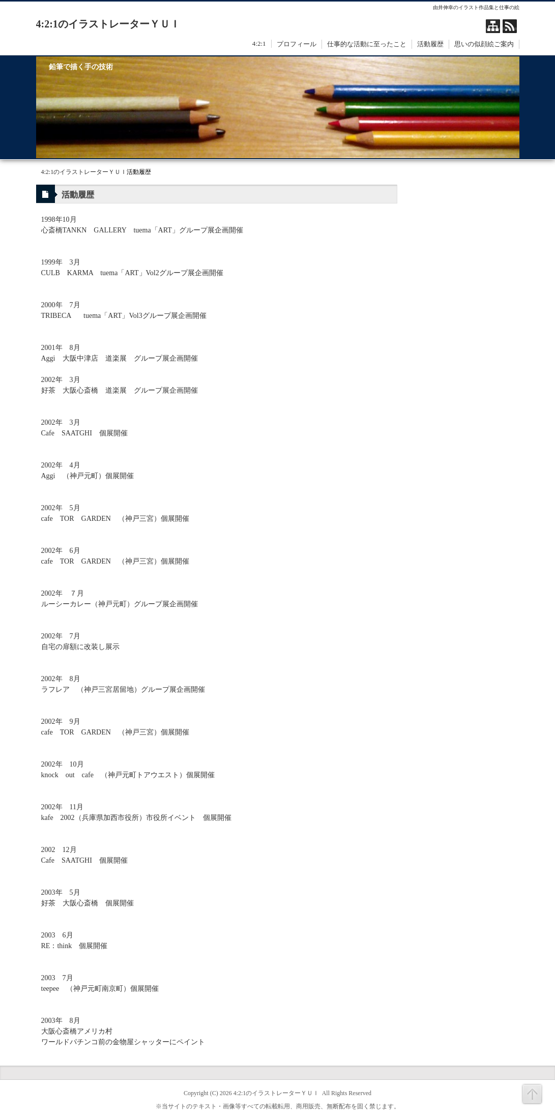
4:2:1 (259, 43)
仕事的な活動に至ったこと (366, 44)
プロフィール (296, 44)
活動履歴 (430, 44)
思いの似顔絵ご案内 (484, 44)
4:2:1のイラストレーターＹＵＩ (108, 24)
